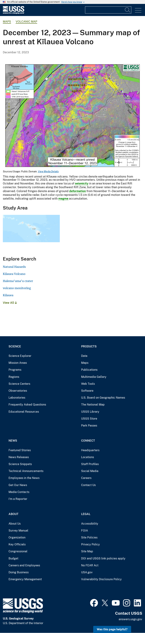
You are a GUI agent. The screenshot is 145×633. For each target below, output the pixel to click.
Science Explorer (20, 356)
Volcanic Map (26, 21)
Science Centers (19, 383)
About (14, 514)
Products (89, 346)
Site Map (87, 551)
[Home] (13, 13)
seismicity (81, 183)
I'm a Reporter (18, 499)
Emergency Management (25, 579)
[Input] (108, 10)
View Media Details (48, 171)
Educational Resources (24, 411)
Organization (17, 537)
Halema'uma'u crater (18, 281)
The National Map (93, 404)
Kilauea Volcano (14, 274)
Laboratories (17, 397)
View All (10, 302)
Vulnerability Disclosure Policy (101, 579)
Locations (87, 457)
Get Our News (18, 485)
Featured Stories (20, 450)
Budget (13, 558)
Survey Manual (18, 530)
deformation (77, 191)
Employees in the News (24, 478)
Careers (86, 478)
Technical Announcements (26, 471)
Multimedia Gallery (93, 377)
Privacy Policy (90, 544)
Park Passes (89, 425)
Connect (88, 440)
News (13, 440)
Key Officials (17, 544)
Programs (15, 369)
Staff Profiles (90, 464)
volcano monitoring (17, 288)
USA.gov (87, 572)
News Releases (19, 457)
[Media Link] (72, 116)
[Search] (127, 10)
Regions (14, 377)
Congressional (18, 551)
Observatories (18, 390)
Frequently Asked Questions (27, 404)
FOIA (84, 530)
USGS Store (89, 418)
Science (15, 346)
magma (63, 198)
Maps (7, 21)
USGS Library (90, 411)
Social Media (89, 471)
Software (87, 390)
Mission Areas (18, 362)
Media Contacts (19, 492)
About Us (15, 523)
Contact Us (88, 485)
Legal (85, 514)
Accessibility (89, 523)
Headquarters (90, 450)
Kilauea (8, 295)
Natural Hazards (14, 267)
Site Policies (89, 537)
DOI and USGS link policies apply (103, 558)
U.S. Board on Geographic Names (103, 397)
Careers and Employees (24, 565)
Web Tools (88, 383)
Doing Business (19, 572)
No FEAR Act (89, 565)
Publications (89, 369)
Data (84, 356)
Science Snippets (20, 464)
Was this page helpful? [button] (112, 629)
